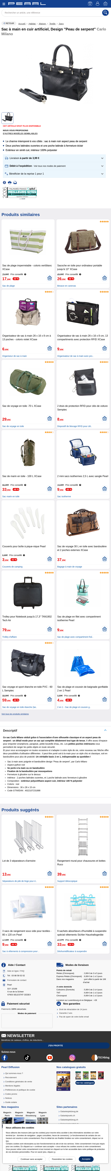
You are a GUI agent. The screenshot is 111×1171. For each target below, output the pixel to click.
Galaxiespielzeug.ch (69, 1120)
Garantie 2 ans (65, 1013)
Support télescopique (67, 881)
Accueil (22, 23)
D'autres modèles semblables (20, 133)
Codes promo (11, 1094)
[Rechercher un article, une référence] (55, 13)
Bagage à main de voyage (69, 566)
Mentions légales (12, 1086)
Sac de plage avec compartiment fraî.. (75, 637)
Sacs (61, 23)
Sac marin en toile (10, 496)
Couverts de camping (12, 566)
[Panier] (105, 4)
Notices (8, 1098)
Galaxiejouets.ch (67, 1115)
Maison (42, 23)
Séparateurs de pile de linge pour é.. (19, 881)
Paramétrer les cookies (62, 1159)
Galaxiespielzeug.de (69, 1111)
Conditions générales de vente (18, 1081)
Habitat (32, 23)
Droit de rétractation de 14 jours (73, 1009)
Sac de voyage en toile (13, 426)
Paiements (13, 1009)
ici (54, 1152)
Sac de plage (8, 286)
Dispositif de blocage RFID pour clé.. (74, 426)
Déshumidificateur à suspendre (72, 951)
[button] (54, 158)
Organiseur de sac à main (14, 356)
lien (7, 1141)
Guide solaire (11, 1102)
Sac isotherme (64, 496)
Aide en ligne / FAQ (15, 971)
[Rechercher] (105, 13)
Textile (52, 23)
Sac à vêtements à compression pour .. (20, 951)
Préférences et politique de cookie (20, 1090)
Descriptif (10, 730)
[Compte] (98, 4)
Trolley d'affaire (9, 637)
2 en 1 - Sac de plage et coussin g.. (74, 707)
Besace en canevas (66, 286)
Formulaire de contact (16, 980)
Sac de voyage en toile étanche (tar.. (19, 707)
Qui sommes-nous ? (14, 1073)
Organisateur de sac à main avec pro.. (75, 356)
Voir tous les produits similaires (15, 714)
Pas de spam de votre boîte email (74, 1017)
